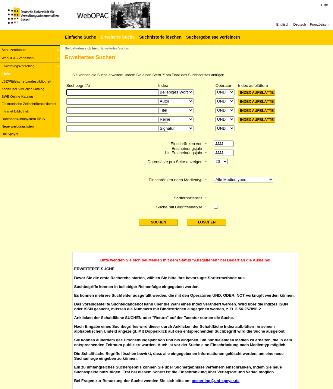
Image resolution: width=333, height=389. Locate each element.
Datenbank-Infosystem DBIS (23, 119)
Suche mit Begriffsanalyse (179, 207)
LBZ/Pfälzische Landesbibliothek (26, 81)
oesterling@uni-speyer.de (216, 380)
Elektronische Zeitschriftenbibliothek (29, 104)
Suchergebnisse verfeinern (213, 37)
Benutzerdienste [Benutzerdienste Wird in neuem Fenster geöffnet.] (14, 50)
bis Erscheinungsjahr (184, 152)
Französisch (319, 24)
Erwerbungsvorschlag (18, 66)
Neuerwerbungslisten (18, 126)
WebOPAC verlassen (18, 58)
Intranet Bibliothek (15, 111)
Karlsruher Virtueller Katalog (23, 89)
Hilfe (324, 5)
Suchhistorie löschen (160, 37)
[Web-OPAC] (90, 15)
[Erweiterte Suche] (117, 37)
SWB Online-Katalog (17, 96)
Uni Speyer (10, 134)
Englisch (282, 24)
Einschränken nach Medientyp (176, 180)
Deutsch (299, 24)
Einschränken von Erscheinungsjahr (187, 146)
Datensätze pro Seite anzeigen (175, 162)
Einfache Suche (80, 37)
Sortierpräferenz (188, 198)
